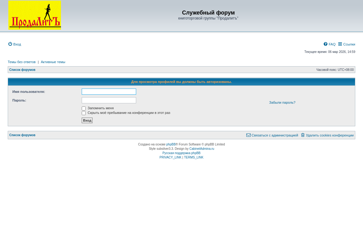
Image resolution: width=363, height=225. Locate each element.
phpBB (171, 144)
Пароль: (19, 100)
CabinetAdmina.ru (201, 148)
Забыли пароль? (282, 102)
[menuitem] (14, 44)
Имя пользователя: (28, 91)
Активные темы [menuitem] (53, 62)
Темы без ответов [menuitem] (22, 62)
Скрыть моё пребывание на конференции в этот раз (126, 113)
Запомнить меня (98, 108)
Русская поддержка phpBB (181, 153)
